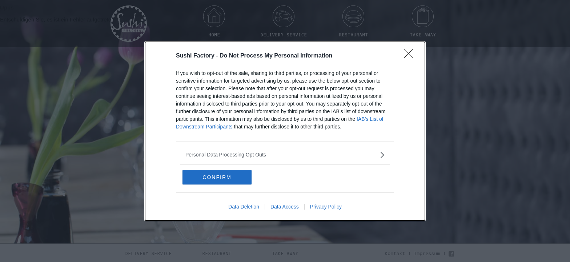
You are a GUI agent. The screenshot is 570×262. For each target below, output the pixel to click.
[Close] (411, 56)
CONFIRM (216, 177)
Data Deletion (243, 207)
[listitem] (285, 155)
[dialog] (285, 131)
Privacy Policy (326, 207)
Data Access (284, 207)
